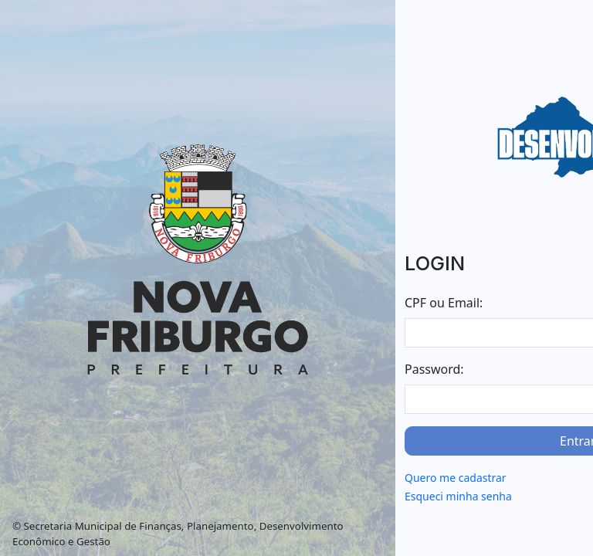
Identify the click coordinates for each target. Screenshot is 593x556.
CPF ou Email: (444, 302)
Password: (434, 369)
